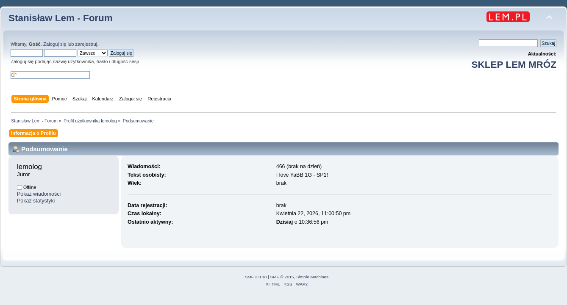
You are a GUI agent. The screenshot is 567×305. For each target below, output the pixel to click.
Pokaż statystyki (36, 201)
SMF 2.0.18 (256, 276)
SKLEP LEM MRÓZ (514, 64)
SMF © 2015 (282, 276)
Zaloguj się (54, 44)
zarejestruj (86, 44)
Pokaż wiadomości (39, 194)
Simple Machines (312, 276)
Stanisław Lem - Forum (60, 18)
